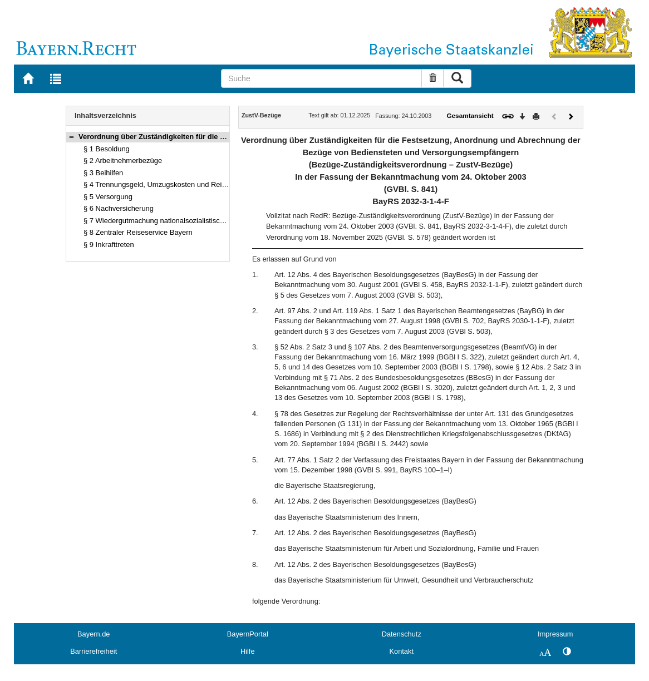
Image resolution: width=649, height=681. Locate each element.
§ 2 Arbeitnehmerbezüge (122, 160)
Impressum (555, 634)
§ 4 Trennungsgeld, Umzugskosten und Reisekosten (166, 184)
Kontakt (402, 651)
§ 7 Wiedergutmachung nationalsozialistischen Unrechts (173, 220)
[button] (71, 136)
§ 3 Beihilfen (103, 173)
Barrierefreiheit (93, 651)
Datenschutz (401, 634)
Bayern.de (93, 634)
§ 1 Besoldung (106, 149)
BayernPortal (247, 634)
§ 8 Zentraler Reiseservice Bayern (138, 232)
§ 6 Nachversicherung (118, 208)
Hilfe (247, 651)
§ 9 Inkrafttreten (108, 244)
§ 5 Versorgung (107, 197)
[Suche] (321, 78)
